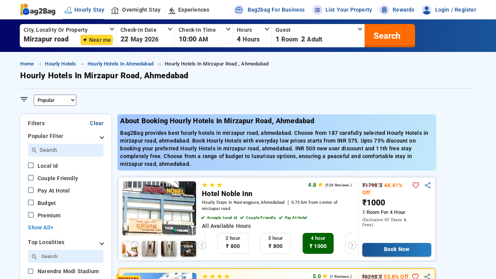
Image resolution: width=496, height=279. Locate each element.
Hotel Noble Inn (227, 194)
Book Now (396, 249)
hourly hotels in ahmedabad (120, 64)
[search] (386, 35)
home (27, 64)
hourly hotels (60, 64)
